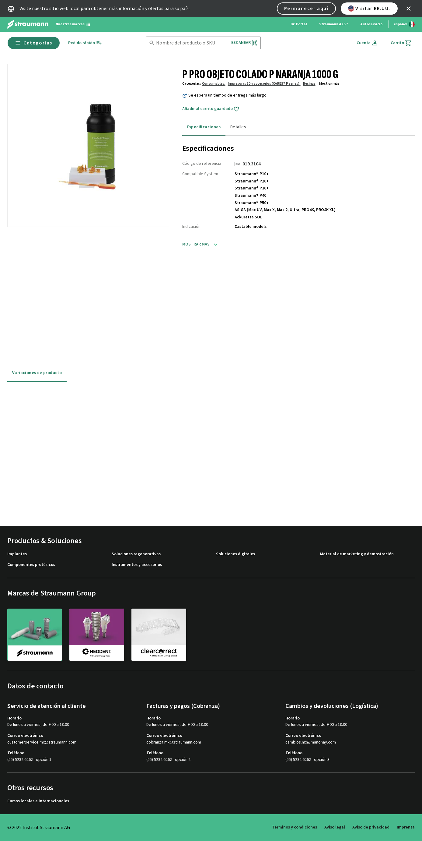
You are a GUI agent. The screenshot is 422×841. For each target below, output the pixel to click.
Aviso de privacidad (370, 827)
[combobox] (190, 43)
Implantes (17, 554)
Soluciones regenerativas (136, 554)
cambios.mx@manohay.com (310, 742)
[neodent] (96, 634)
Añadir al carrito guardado (210, 109)
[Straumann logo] (27, 24)
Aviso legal (334, 827)
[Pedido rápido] (85, 43)
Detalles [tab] (238, 127)
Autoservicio (371, 24)
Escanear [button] (244, 43)
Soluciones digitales (235, 554)
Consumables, (213, 83)
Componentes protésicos (31, 565)
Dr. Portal (299, 24)
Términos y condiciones (294, 827)
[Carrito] (401, 43)
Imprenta (406, 827)
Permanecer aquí (306, 8)
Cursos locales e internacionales (38, 801)
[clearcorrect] (158, 634)
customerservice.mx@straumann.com (41, 742)
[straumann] (35, 635)
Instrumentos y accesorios (137, 565)
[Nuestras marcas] (73, 24)
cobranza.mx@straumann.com (173, 742)
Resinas (309, 83)
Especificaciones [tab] (204, 127)
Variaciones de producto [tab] (37, 373)
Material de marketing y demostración (357, 554)
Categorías (33, 43)
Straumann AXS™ (333, 24)
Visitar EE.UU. (369, 8)
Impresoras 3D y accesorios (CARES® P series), (264, 83)
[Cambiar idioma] (404, 24)
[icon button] (409, 8)
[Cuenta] (367, 43)
